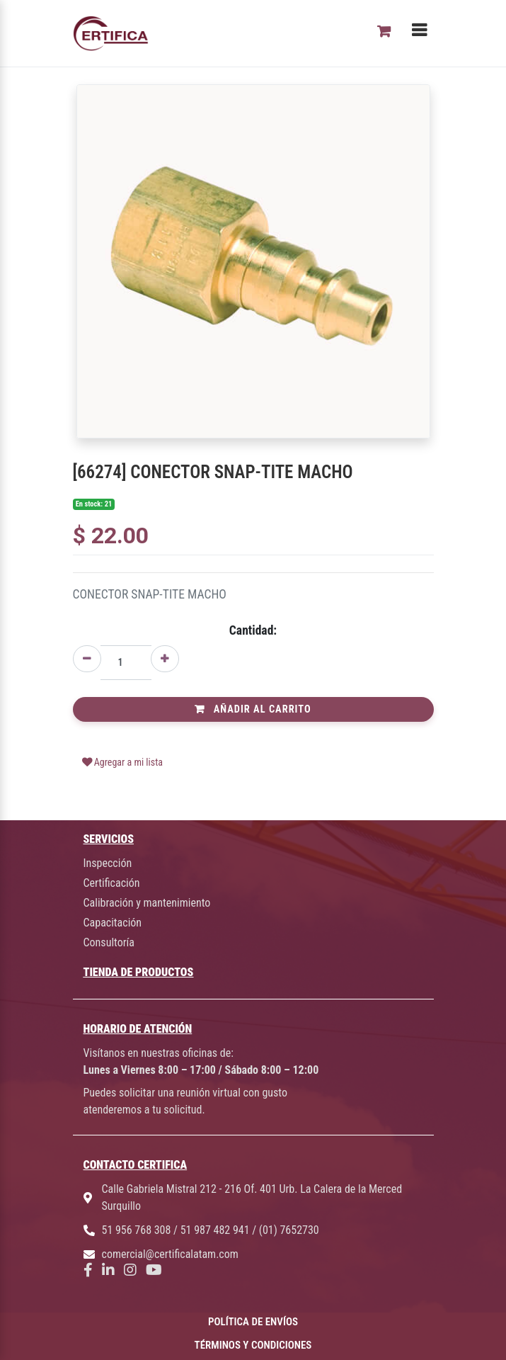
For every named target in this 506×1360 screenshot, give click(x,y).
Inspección (108, 863)
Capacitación (113, 922)
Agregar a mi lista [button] (122, 762)
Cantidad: (253, 630)
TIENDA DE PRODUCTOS (139, 972)
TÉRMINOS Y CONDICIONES (253, 1345)
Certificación (112, 883)
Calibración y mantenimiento (147, 903)
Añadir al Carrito (253, 709)
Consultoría (109, 942)
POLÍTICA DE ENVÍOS (253, 1321)
